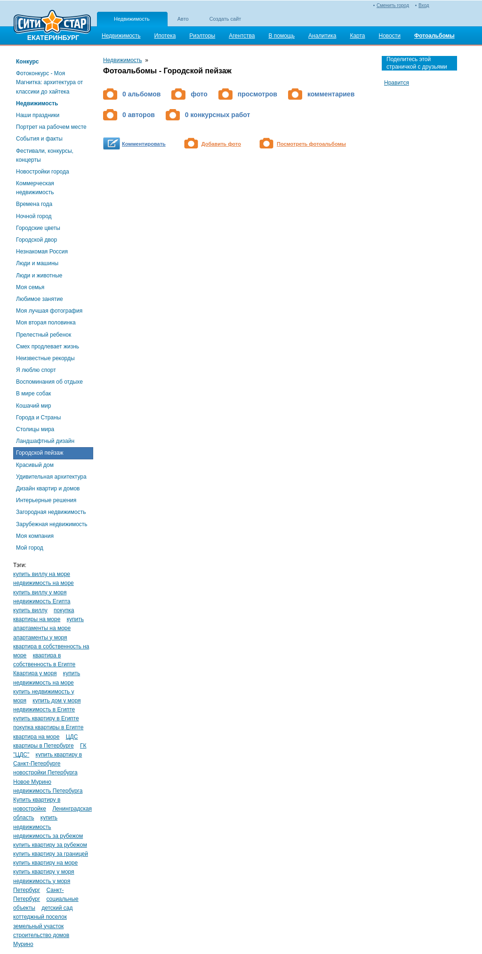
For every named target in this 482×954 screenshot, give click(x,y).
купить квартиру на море (45, 862)
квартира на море (36, 736)
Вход (423, 5)
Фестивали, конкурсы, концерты (44, 155)
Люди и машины (37, 263)
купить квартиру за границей (50, 854)
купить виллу (30, 610)
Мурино (23, 944)
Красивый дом (35, 465)
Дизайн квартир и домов (48, 488)
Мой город (29, 547)
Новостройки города (42, 171)
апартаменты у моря (40, 637)
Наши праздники (37, 115)
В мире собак (33, 393)
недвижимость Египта (41, 601)
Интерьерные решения (46, 500)
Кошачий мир (33, 405)
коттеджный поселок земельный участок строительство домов (41, 926)
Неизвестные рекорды (45, 358)
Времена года (34, 204)
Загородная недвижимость (51, 512)
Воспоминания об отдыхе (49, 381)
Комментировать (144, 144)
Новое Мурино (32, 782)
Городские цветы (38, 228)
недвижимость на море (43, 583)
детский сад (56, 908)
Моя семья (30, 287)
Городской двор (36, 240)
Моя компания (35, 536)
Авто (183, 19)
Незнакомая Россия (42, 251)
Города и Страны (38, 417)
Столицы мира (35, 429)
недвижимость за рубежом (48, 836)
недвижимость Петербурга (47, 791)
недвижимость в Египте (44, 709)
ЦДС (72, 736)
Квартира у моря (35, 673)
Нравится (396, 82)
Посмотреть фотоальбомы (311, 144)
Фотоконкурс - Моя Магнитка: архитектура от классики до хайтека (49, 82)
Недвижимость (132, 19)
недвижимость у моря (41, 881)
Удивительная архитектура (51, 476)
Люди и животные (39, 275)
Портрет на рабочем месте (51, 127)
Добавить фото (221, 144)
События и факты (39, 138)
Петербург (26, 890)
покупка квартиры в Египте (48, 727)
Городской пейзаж (40, 452)
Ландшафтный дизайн (45, 441)
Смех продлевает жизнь (47, 346)
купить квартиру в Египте (46, 718)
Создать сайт (225, 19)
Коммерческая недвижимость (35, 188)
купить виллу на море (41, 574)
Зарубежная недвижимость (52, 524)
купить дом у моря (56, 700)
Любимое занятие (39, 299)
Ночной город (34, 216)
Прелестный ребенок (43, 334)
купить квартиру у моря (43, 871)
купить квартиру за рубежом (50, 845)
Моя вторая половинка (46, 322)
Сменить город (393, 5)
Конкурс (27, 61)
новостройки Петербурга (45, 772)
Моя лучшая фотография (49, 310)
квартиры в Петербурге (43, 745)
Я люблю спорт (36, 370)
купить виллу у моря (39, 592)
